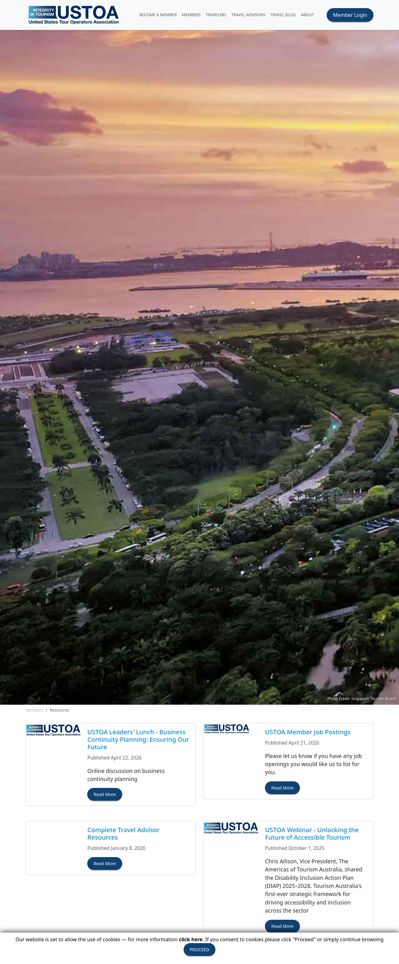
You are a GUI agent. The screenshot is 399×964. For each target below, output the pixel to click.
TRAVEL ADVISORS (248, 14)
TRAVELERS (216, 14)
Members (34, 710)
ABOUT (307, 14)
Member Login (350, 15)
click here (191, 939)
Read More (105, 794)
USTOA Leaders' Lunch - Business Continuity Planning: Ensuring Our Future (138, 739)
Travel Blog (283, 14)
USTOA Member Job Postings (307, 732)
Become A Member (158, 14)
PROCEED (199, 949)
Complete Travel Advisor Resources (123, 834)
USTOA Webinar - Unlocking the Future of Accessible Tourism (311, 834)
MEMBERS (191, 14)
